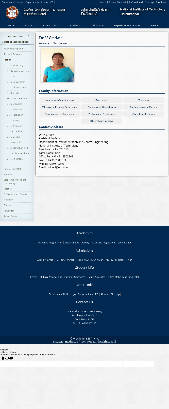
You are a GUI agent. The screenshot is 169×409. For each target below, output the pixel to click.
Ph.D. (129, 259)
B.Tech (40, 259)
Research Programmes (14, 54)
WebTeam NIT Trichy (86, 338)
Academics (84, 233)
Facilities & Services (74, 277)
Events (44, 2)
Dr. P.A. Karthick (14, 131)
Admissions (84, 250)
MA (87, 259)
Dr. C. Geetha (13, 136)
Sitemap (149, 2)
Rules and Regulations (103, 242)
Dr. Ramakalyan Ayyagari (18, 70)
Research (156, 25)
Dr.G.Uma (12, 76)
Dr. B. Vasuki (13, 92)
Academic (75, 25)
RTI (96, 294)
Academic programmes (15, 48)
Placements (8, 2)
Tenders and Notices (60, 294)
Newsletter (9, 210)
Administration (51, 25)
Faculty (7, 59)
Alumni (104, 294)
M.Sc (80, 259)
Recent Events (10, 216)
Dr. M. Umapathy (15, 65)
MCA (93, 259)
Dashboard (161, 2)
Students (8, 174)
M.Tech (60, 259)
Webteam (8, 199)
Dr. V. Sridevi (13, 120)
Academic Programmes (50, 242)
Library (19, 2)
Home (10, 25)
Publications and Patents (15, 194)
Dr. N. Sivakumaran (16, 81)
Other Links (84, 284)
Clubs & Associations (51, 277)
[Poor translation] (9, 358)
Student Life (84, 267)
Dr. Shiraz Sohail (14, 142)
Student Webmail (117, 2)
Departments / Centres (127, 25)
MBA (100, 259)
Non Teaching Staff (12, 168)
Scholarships (124, 242)
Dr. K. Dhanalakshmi (16, 87)
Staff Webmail (136, 2)
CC (51, 2)
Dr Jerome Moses (15, 158)
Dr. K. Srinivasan (14, 103)
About (28, 25)
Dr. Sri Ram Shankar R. (17, 147)
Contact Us (84, 302)
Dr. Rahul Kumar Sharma (19, 153)
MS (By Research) (115, 259)
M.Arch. (71, 259)
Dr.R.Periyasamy (14, 125)
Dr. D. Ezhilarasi (14, 109)
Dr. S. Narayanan (15, 114)
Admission (98, 25)
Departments (32, 2)
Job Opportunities (83, 294)
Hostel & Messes (96, 277)
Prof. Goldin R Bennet (17, 98)
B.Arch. (50, 259)
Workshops (9, 205)
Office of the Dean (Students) (123, 277)
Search (102, 2)
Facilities (8, 188)
